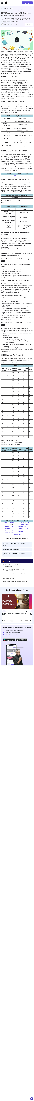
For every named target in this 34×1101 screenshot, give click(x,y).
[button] (31, 1098)
